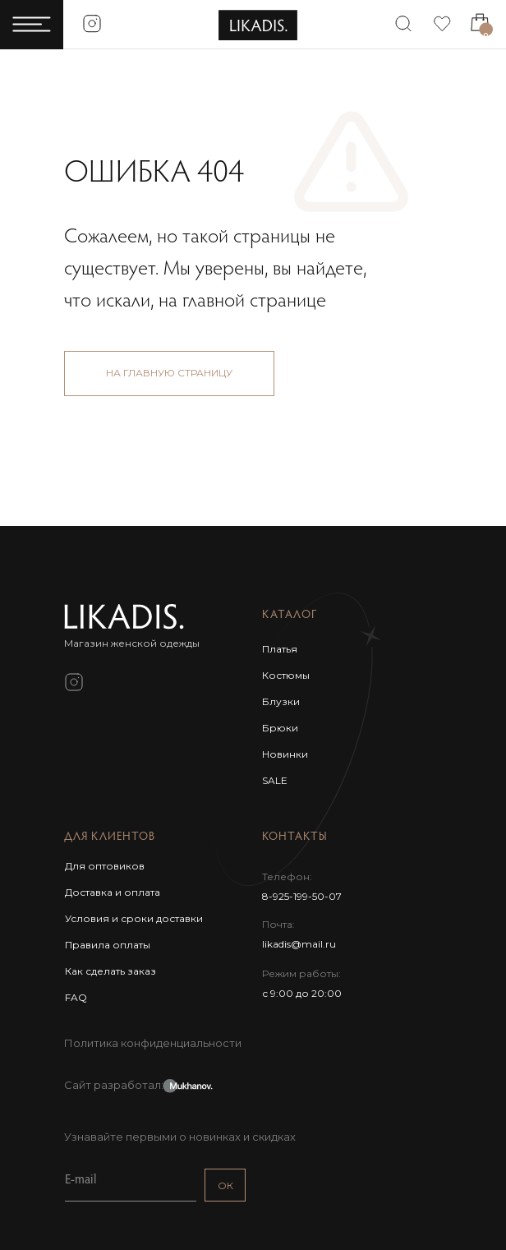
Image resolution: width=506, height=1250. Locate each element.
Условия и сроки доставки (134, 918)
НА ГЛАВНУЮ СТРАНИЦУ (169, 373)
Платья (279, 649)
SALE (275, 780)
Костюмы (286, 675)
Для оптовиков (105, 866)
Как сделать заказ (110, 971)
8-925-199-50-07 (302, 896)
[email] (130, 1181)
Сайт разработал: (113, 1084)
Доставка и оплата (112, 892)
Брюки (280, 728)
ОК (225, 1185)
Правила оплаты (107, 945)
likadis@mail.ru (299, 944)
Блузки (281, 701)
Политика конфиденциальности (153, 1042)
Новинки (285, 754)
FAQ (76, 997)
